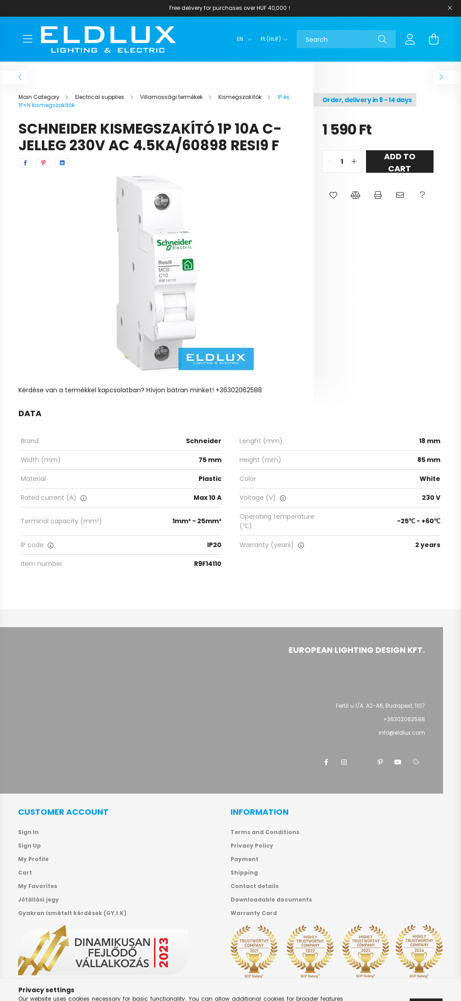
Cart (25, 873)
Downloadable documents (271, 900)
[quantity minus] (329, 161)
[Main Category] (39, 97)
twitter (362, 762)
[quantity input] (342, 161)
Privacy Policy (251, 846)
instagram (344, 762)
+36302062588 (404, 719)
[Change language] (242, 39)
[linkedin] (62, 162)
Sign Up (29, 846)
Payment (244, 859)
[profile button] (410, 39)
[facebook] (25, 162)
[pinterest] (43, 162)
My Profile (33, 859)
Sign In (28, 832)
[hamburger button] (27, 39)
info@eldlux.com (402, 732)
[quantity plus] (354, 161)
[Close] (449, 8)
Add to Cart (400, 162)
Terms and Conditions (264, 832)
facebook (326, 762)
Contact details (254, 886)
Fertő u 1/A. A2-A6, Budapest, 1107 (380, 705)
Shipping (244, 873)
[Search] (346, 39)
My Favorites (37, 886)
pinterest (380, 762)
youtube (398, 762)
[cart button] (434, 39)
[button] (333, 195)
